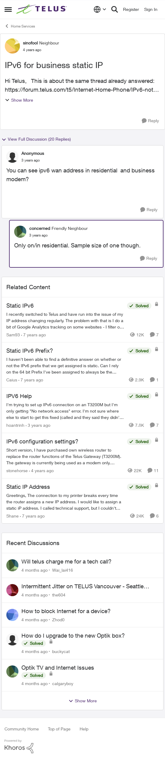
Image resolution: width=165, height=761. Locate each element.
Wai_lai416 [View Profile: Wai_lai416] (62, 570)
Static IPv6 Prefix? (29, 350)
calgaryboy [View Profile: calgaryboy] (62, 683)
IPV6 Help (19, 396)
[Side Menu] (8, 9)
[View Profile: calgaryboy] (12, 671)
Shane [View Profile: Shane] (12, 515)
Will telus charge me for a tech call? (66, 561)
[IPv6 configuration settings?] (65, 456)
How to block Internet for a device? (66, 611)
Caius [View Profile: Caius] (11, 379)
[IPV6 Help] (65, 410)
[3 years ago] (38, 425)
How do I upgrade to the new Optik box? (73, 635)
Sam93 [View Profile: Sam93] (13, 334)
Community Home (22, 728)
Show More (19, 100)
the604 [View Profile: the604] (58, 594)
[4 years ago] (41, 470)
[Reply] (150, 121)
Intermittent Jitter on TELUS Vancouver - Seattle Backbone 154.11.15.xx (82, 586)
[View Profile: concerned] (20, 232)
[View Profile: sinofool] (12, 46)
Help (84, 728)
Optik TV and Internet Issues (57, 667)
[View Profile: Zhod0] (12, 615)
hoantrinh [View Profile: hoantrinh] (15, 425)
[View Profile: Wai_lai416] (12, 565)
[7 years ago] (33, 334)
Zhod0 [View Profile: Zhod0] (58, 619)
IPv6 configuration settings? (42, 441)
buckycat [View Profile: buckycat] (61, 651)
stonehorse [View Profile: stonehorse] (17, 470)
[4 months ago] (34, 570)
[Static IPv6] (65, 320)
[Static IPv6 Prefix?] (65, 365)
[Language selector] (100, 9)
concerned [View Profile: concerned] (39, 228)
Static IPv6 (20, 305)
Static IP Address (28, 486)
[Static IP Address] (65, 501)
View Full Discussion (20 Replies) (36, 139)
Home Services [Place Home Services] (20, 26)
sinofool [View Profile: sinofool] (30, 42)
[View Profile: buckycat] (12, 639)
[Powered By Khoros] (82, 746)
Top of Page (59, 728)
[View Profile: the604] (12, 590)
